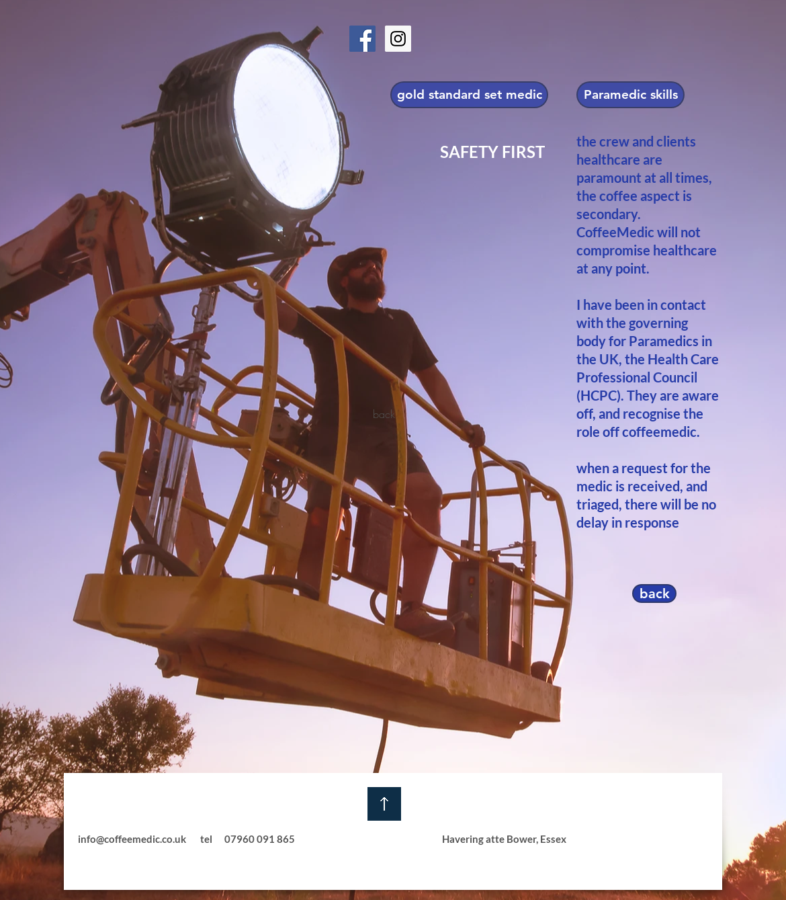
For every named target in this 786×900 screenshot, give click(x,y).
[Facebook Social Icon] (362, 39)
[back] (384, 414)
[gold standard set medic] (469, 94)
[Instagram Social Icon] (398, 39)
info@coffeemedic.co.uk (132, 839)
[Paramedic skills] (630, 94)
